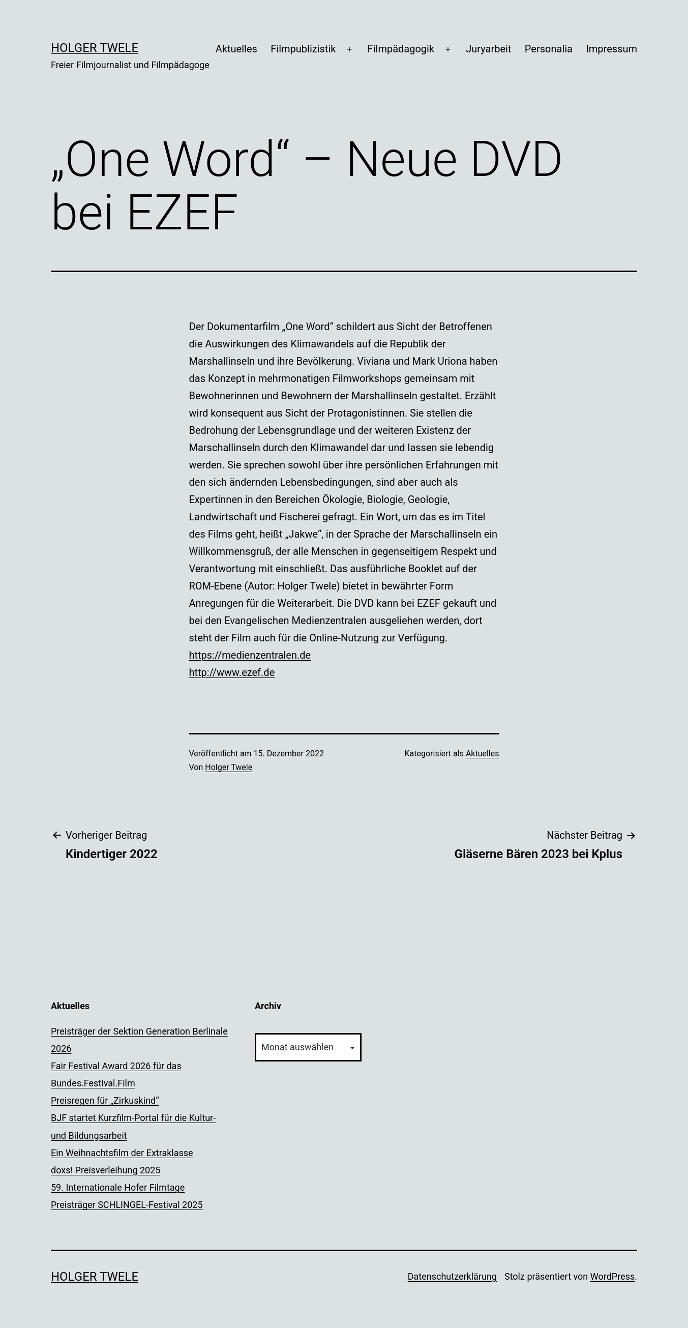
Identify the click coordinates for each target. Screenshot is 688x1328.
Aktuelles (236, 49)
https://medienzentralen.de (250, 655)
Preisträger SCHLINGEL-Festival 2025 (127, 1204)
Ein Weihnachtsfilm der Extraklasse (122, 1152)
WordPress (612, 1276)
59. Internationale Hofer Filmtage (118, 1187)
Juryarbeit (488, 49)
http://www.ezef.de (232, 672)
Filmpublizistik (303, 49)
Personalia (549, 49)
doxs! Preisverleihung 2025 (105, 1170)
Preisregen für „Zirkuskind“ (105, 1100)
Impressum (611, 49)
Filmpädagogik (401, 49)
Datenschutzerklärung (452, 1276)
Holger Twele (94, 48)
